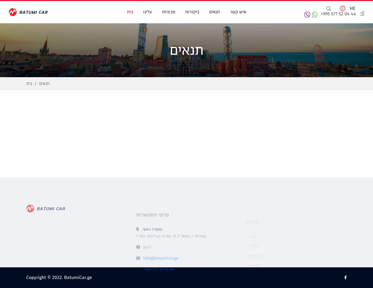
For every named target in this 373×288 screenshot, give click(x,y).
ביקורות (192, 12)
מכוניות (168, 12)
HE (348, 8)
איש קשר (238, 12)
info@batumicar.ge (160, 264)
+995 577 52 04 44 (330, 15)
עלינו (147, 12)
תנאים (214, 12)
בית (130, 12)
